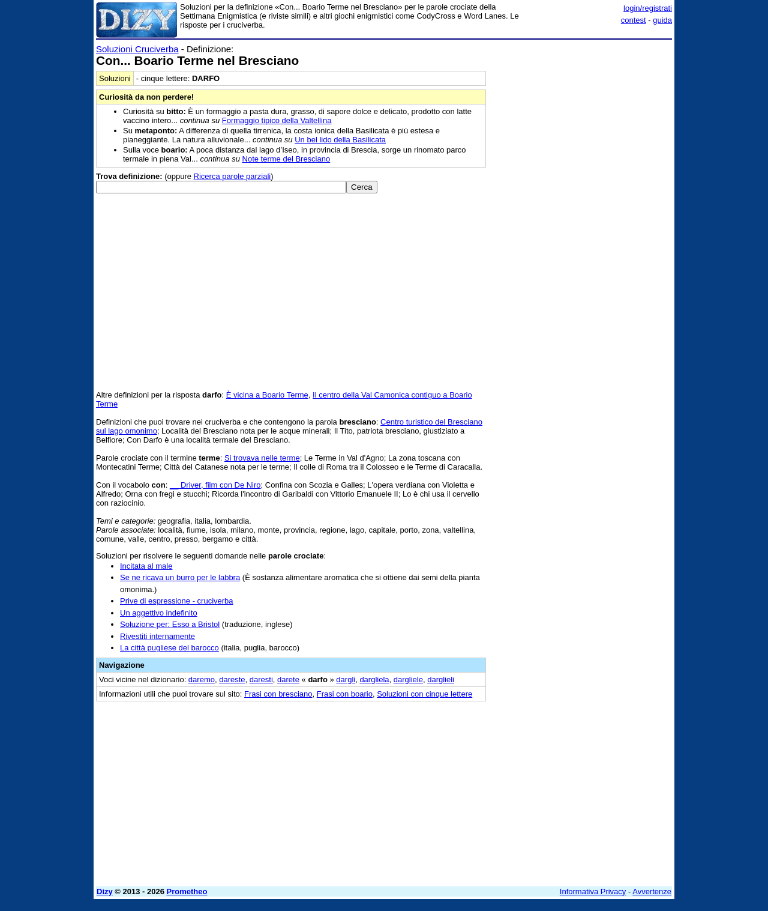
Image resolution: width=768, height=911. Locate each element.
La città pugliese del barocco (169, 647)
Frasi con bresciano (278, 693)
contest (633, 20)
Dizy (105, 891)
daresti (261, 679)
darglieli (440, 679)
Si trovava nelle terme (262, 457)
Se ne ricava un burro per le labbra (180, 577)
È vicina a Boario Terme (267, 394)
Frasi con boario (345, 693)
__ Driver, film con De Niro (215, 484)
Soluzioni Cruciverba (137, 49)
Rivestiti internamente (157, 636)
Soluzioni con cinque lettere (424, 693)
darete (288, 679)
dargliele (408, 679)
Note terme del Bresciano (286, 158)
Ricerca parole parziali (232, 176)
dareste (232, 679)
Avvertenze (651, 891)
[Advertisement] (582, 224)
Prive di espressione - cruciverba (176, 600)
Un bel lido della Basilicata (340, 139)
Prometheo (187, 891)
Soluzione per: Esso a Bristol (170, 624)
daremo (201, 679)
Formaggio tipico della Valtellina (277, 120)
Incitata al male (146, 566)
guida (662, 20)
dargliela (374, 679)
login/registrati (647, 8)
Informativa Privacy (593, 891)
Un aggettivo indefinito (158, 612)
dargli (345, 679)
